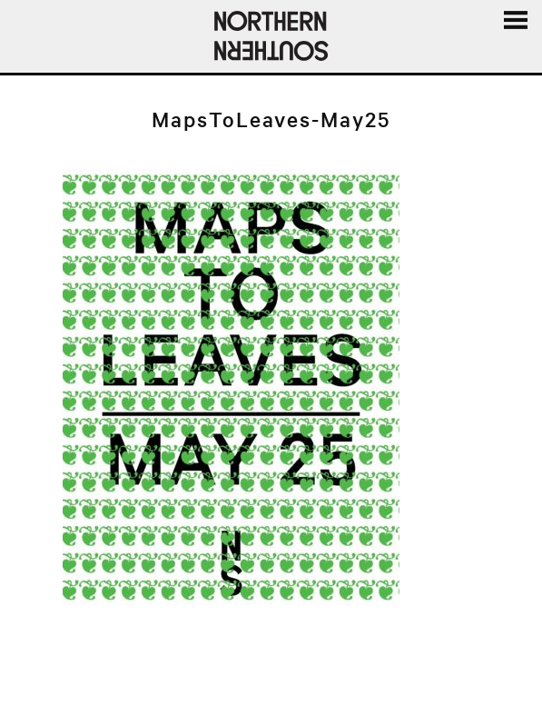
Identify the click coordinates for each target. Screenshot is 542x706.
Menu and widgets (515, 40)
